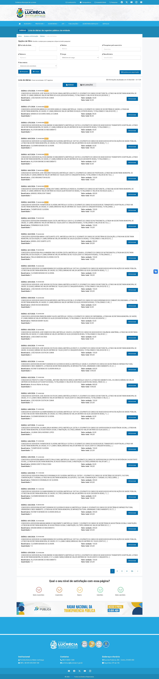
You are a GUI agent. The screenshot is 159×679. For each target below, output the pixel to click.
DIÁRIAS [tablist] (68, 84)
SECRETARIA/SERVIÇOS (91, 24)
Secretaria (22, 62)
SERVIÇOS (106, 24)
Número (22, 54)
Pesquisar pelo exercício (112, 45)
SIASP (72, 676)
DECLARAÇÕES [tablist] (88, 84)
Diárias (42, 36)
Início (20, 36)
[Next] (132, 570)
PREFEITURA (40, 24)
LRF (63, 24)
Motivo (63, 45)
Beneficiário (107, 54)
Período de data (24, 45)
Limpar (36, 71)
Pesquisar (24, 71)
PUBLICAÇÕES (74, 24)
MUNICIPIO (28, 24)
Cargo (63, 54)
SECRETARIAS (53, 24)
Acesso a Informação (31, 36)
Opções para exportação (130, 72)
